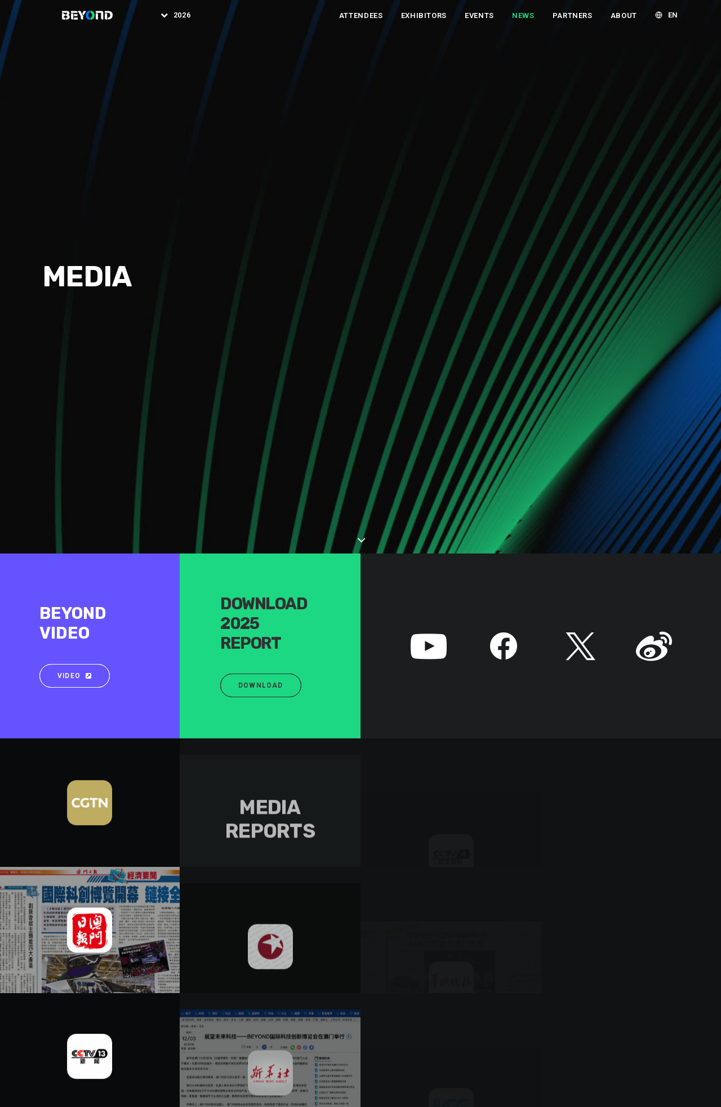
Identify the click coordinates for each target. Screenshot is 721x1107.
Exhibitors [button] (424, 22)
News (523, 22)
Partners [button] (573, 22)
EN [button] (673, 22)
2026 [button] (176, 22)
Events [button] (479, 22)
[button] (429, 308)
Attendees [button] (361, 22)
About (624, 22)
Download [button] (260, 335)
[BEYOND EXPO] (80, 22)
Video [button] (74, 325)
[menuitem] (166, 22)
